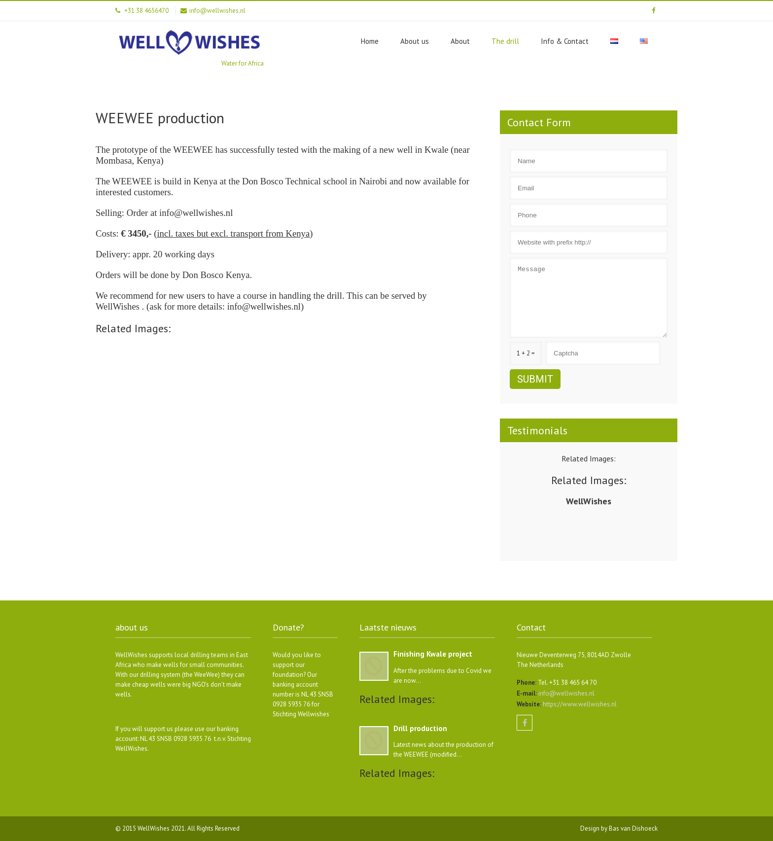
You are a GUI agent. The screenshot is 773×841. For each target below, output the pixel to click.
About (460, 41)
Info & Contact (565, 41)
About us (414, 41)
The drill (505, 41)
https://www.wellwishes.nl (579, 704)
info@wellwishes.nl (566, 693)
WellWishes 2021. (162, 828)
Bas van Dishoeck (633, 828)
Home (370, 41)
